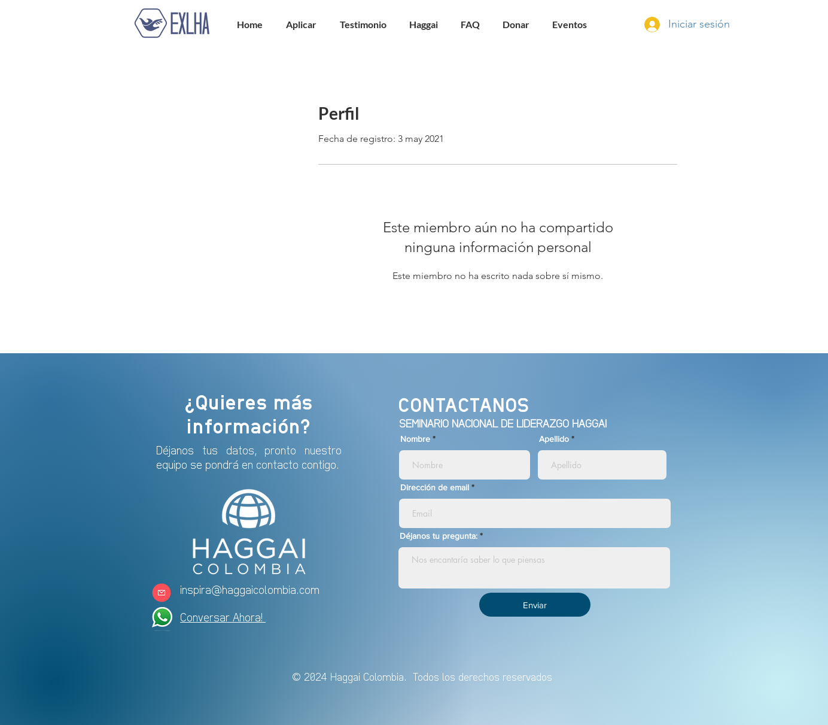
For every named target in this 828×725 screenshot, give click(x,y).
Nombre (415, 439)
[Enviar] (534, 605)
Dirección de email (434, 487)
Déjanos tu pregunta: (438, 536)
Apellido (554, 439)
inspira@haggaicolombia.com (249, 590)
